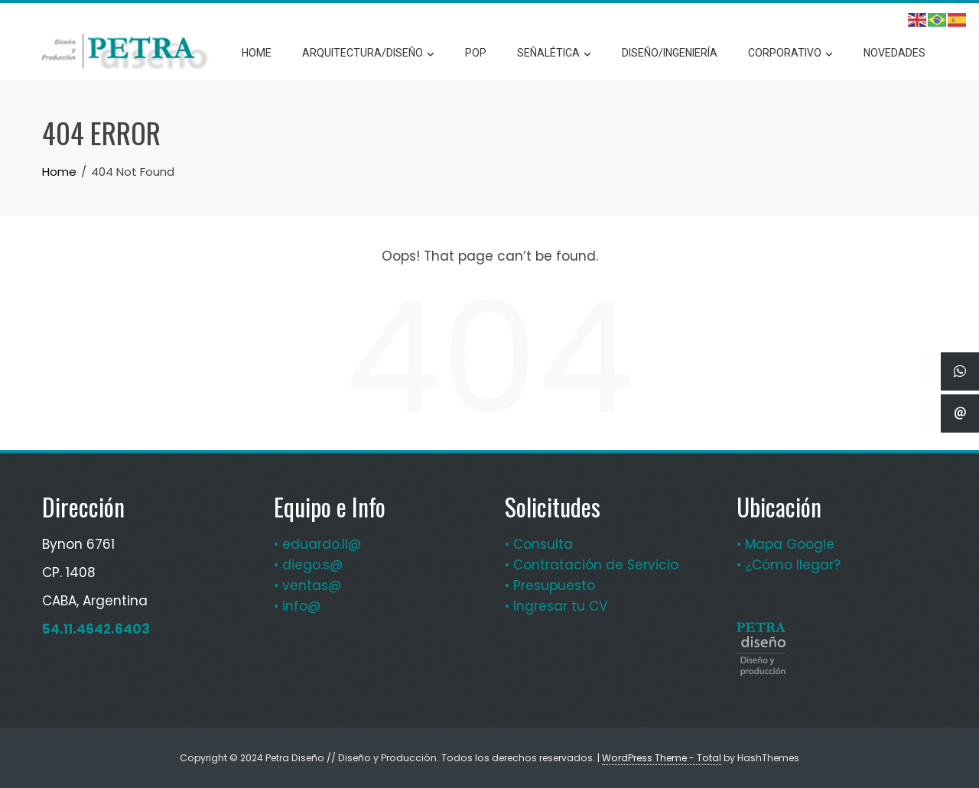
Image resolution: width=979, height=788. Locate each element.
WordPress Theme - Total (661, 757)
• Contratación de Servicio (591, 565)
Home (257, 53)
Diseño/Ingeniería (669, 53)
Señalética (554, 53)
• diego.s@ (308, 565)
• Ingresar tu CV (556, 606)
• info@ (297, 606)
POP (475, 53)
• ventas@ (307, 585)
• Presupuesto (550, 585)
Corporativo (790, 53)
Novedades (894, 53)
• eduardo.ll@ (317, 544)
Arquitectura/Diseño (368, 53)
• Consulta (539, 544)
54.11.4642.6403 (96, 629)
